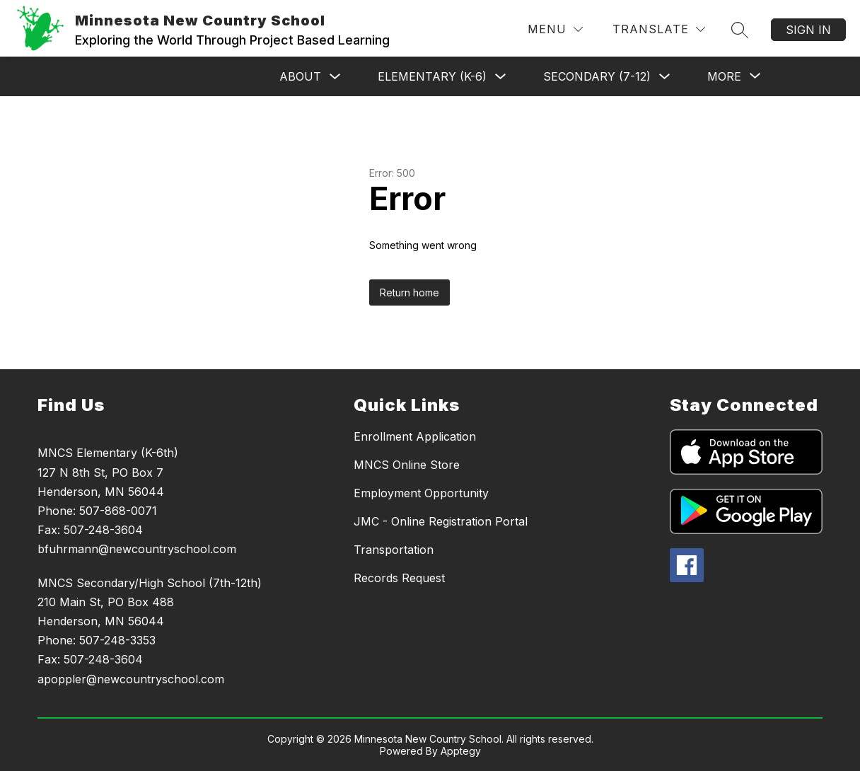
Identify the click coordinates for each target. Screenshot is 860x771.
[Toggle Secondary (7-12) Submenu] (664, 76)
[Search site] (739, 29)
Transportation (394, 550)
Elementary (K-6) (432, 76)
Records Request (399, 578)
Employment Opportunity (421, 493)
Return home (409, 292)
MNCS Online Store (407, 465)
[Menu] (555, 29)
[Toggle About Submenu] (335, 76)
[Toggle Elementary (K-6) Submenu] (500, 76)
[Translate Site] (659, 29)
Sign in (808, 30)
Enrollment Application (415, 436)
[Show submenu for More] (724, 76)
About (300, 76)
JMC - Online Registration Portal (441, 521)
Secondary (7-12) (597, 76)
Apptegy (461, 751)
